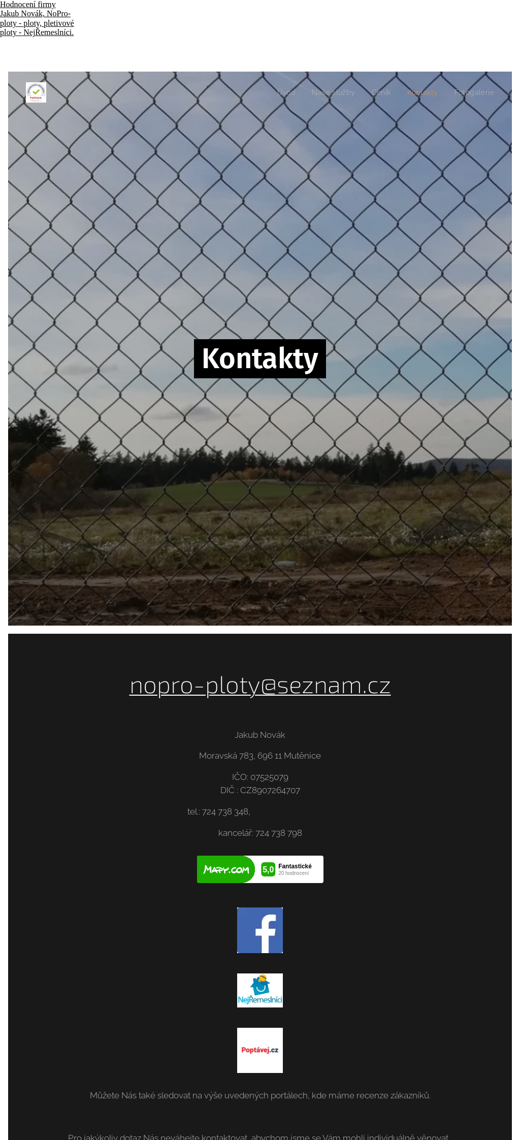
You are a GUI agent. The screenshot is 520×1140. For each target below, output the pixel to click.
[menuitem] (280, 92)
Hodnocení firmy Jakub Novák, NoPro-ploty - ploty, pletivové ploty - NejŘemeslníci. (37, 18)
